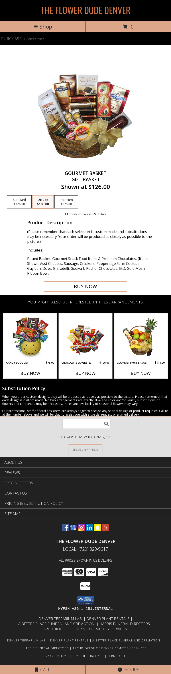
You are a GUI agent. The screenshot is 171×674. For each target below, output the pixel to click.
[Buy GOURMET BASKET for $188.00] (85, 286)
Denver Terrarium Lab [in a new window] (61, 618)
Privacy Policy (53, 656)
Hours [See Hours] (128, 670)
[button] (85, 600)
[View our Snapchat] (97, 529)
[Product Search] (86, 424)
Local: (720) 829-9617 (85, 549)
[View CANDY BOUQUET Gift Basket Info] (30, 337)
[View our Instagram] (81, 529)
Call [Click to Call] (42, 670)
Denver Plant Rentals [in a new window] (108, 618)
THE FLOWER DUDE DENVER (85, 10)
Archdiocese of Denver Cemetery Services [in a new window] (85, 628)
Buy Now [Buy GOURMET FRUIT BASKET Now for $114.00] (141, 373)
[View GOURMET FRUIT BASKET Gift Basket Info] (140, 337)
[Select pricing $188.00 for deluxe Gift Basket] (43, 202)
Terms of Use (118, 656)
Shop (42, 26)
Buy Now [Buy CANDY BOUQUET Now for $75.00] (30, 373)
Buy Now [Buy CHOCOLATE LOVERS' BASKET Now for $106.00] (85, 373)
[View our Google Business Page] (73, 529)
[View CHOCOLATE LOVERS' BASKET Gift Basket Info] (85, 337)
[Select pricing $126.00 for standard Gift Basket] (19, 202)
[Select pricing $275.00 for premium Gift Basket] (66, 202)
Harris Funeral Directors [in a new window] (125, 623)
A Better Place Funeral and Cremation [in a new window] (57, 623)
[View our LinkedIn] (89, 529)
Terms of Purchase (87, 656)
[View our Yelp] (105, 529)
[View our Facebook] (65, 529)
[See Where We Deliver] (85, 449)
